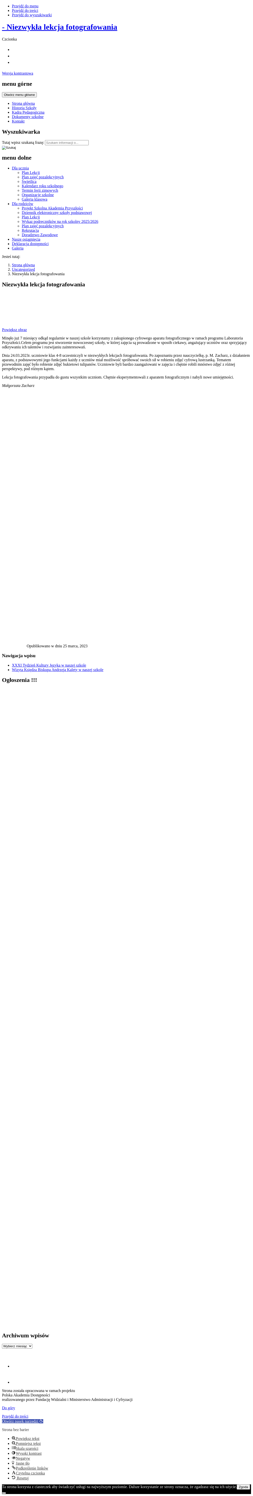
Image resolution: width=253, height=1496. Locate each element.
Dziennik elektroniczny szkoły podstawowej (57, 213)
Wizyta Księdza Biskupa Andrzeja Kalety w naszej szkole (57, 670)
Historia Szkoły (24, 108)
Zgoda (243, 1487)
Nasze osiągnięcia (26, 239)
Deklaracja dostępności (30, 244)
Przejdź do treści (25, 10)
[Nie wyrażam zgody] (4, 1493)
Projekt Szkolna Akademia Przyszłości (52, 208)
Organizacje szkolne (38, 195)
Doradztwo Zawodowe (40, 235)
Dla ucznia (20, 168)
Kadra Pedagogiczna (28, 112)
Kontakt (18, 121)
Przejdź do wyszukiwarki (32, 15)
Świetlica (29, 181)
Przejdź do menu (25, 6)
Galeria (17, 248)
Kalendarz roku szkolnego (42, 186)
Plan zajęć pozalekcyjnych (43, 177)
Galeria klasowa (34, 199)
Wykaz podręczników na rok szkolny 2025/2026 (60, 221)
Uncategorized (23, 269)
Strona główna (23, 103)
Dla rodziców (22, 204)
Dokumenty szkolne (27, 117)
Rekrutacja (30, 230)
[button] (22, 1421)
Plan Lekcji (31, 172)
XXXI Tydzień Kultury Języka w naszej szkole (49, 665)
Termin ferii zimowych (40, 190)
